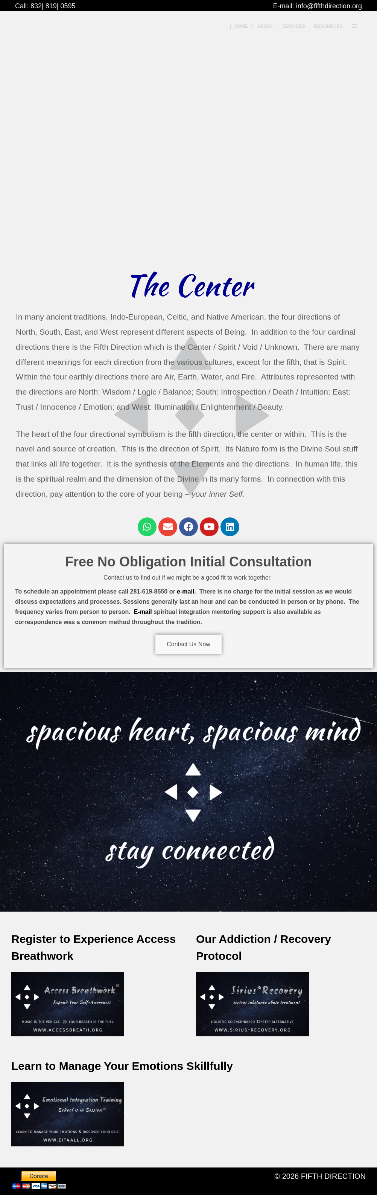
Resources (328, 26)
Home (241, 26)
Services (293, 26)
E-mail (143, 612)
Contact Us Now (188, 644)
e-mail (185, 591)
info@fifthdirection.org (329, 6)
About (265, 26)
